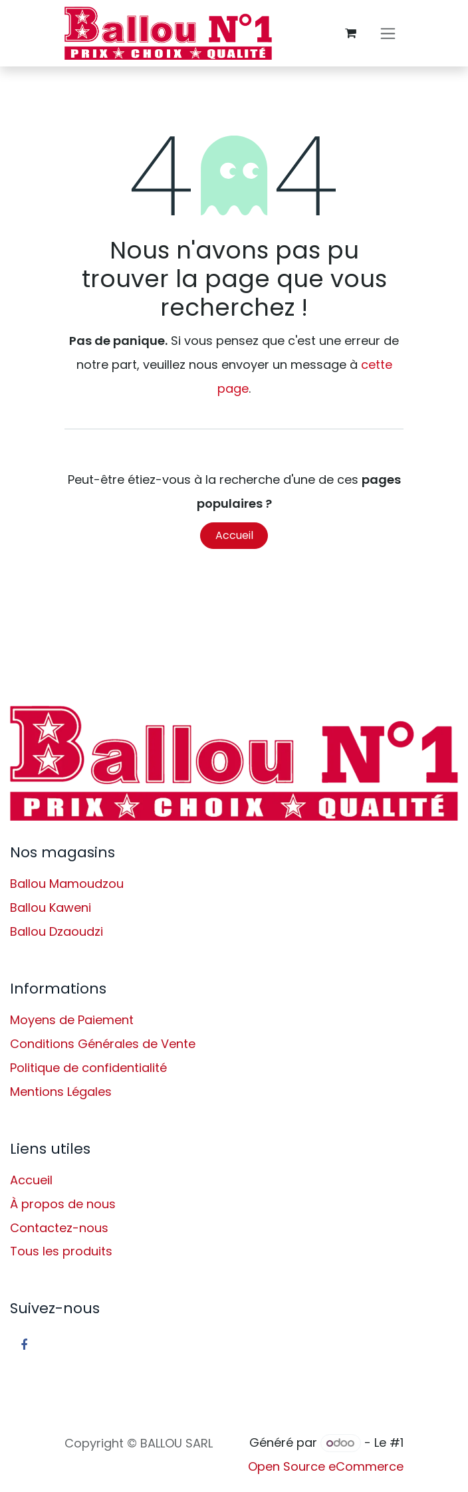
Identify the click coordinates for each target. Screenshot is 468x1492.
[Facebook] (24, 1345)
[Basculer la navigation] (388, 33)
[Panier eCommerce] (350, 33)
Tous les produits (61, 1251)
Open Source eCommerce (326, 1466)
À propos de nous (63, 1204)
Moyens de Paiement (72, 1020)
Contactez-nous (59, 1228)
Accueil (234, 535)
